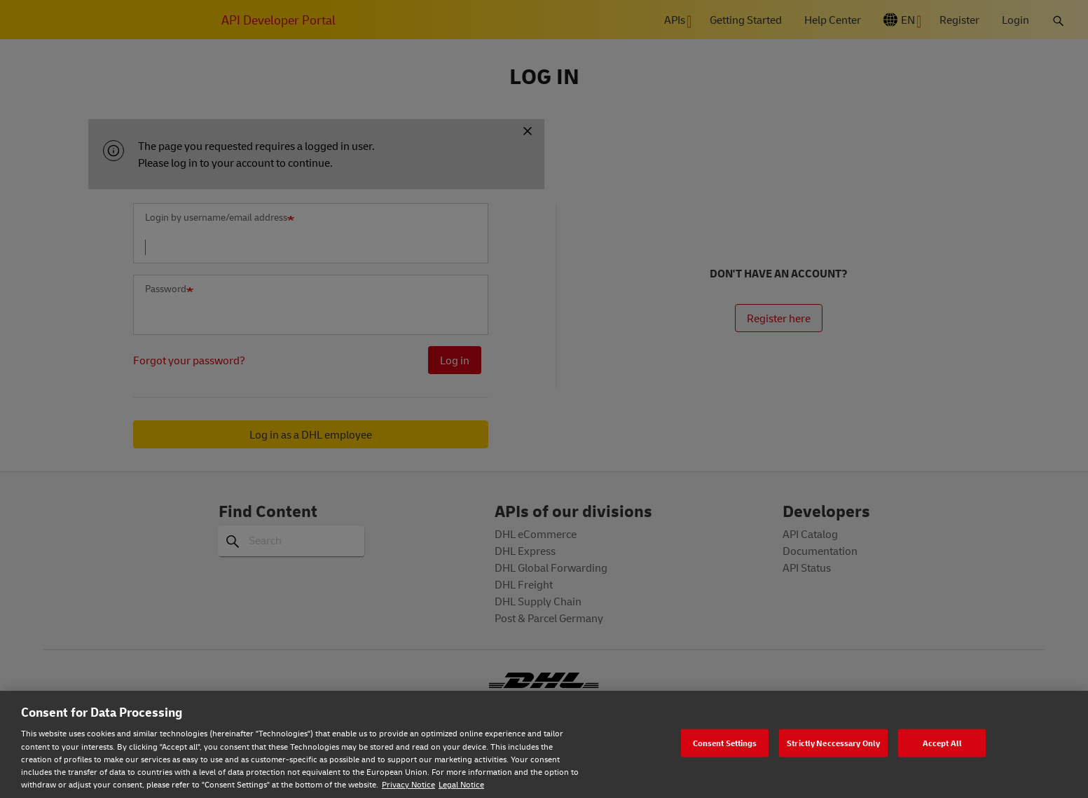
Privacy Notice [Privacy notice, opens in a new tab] (408, 784)
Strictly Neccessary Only (833, 742)
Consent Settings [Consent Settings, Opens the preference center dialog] (725, 742)
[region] (544, 744)
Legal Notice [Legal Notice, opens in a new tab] (461, 784)
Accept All (942, 742)
